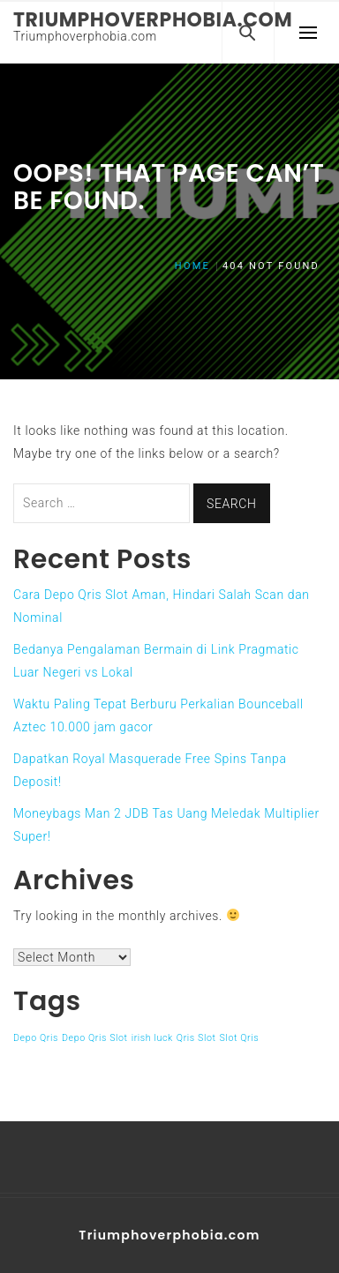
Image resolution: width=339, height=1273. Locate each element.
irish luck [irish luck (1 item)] (152, 1038)
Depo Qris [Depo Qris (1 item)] (35, 1038)
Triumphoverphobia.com (152, 20)
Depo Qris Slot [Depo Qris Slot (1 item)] (95, 1038)
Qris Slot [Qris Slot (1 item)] (196, 1038)
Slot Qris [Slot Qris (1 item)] (240, 1038)
